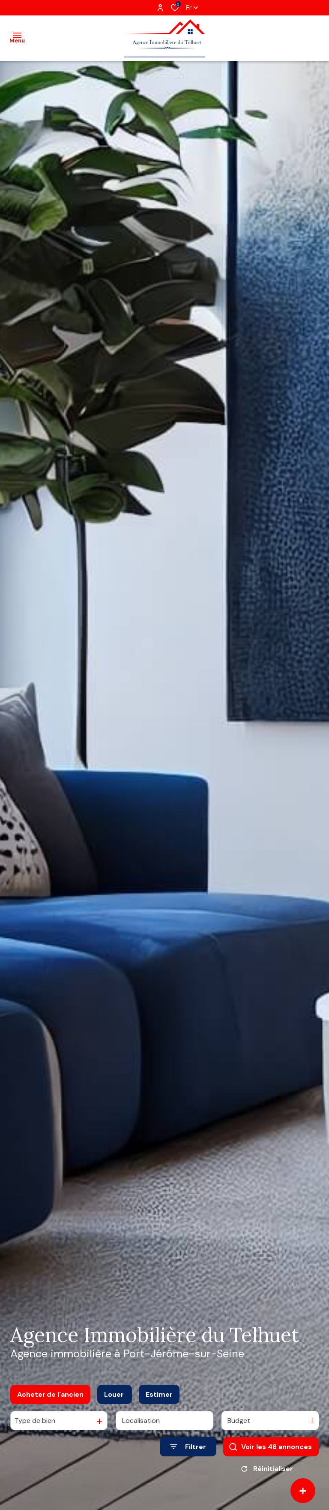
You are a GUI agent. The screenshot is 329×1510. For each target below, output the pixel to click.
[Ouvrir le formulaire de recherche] (188, 1446)
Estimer (159, 1394)
